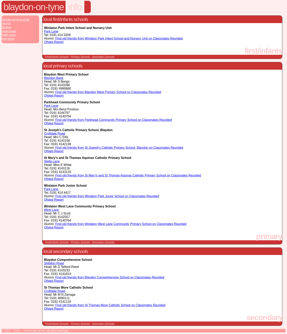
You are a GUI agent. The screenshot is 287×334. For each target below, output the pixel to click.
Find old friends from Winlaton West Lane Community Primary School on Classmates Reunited (120, 224)
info (75, 7)
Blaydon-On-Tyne (34, 7)
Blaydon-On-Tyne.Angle (16, 19)
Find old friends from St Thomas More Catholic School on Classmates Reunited (110, 305)
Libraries (6, 27)
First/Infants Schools (57, 56)
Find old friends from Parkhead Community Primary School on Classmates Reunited (113, 120)
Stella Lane (52, 161)
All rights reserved (57, 330)
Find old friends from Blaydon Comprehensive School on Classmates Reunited (109, 277)
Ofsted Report (54, 42)
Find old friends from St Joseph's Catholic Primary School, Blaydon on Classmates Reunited (119, 147)
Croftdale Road (54, 133)
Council (6, 23)
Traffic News (9, 35)
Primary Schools (80, 56)
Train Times (8, 39)
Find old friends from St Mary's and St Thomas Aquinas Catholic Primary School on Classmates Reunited (128, 175)
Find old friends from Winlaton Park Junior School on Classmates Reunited (107, 196)
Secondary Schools (103, 56)
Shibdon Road (54, 263)
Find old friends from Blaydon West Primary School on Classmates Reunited (108, 92)
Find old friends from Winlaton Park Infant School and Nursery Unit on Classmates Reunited (119, 38)
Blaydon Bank (53, 78)
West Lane (51, 210)
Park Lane (51, 31)
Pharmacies (9, 31)
